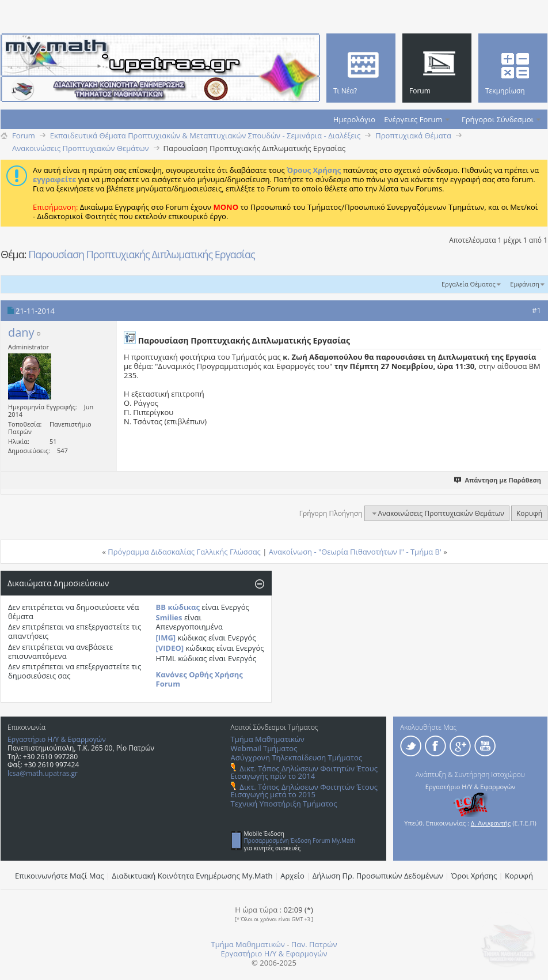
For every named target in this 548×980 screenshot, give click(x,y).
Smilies (169, 617)
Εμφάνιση (524, 284)
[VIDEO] (170, 648)
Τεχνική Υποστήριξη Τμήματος (284, 803)
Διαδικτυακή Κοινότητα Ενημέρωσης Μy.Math (192, 875)
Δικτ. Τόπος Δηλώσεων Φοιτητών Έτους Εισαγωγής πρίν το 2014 (304, 772)
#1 (536, 310)
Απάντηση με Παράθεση (498, 480)
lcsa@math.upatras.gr (42, 773)
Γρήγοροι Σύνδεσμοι (498, 119)
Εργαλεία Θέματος (469, 284)
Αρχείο (292, 875)
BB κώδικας (178, 607)
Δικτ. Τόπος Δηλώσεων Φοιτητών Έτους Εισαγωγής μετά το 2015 (304, 791)
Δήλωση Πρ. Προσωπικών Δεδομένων (378, 875)
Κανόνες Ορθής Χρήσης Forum (199, 679)
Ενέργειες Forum (413, 119)
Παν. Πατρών (314, 944)
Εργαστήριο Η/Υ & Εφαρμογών (56, 739)
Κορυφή (529, 513)
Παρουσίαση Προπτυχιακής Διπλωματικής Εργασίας (141, 254)
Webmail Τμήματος (264, 748)
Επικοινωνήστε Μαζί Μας (59, 875)
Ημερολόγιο (354, 119)
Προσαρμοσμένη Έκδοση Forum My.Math (300, 840)
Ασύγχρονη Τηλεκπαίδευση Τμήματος (296, 757)
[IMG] (166, 637)
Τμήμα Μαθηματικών (268, 739)
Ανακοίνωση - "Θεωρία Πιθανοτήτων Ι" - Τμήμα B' (355, 551)
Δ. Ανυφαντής (491, 823)
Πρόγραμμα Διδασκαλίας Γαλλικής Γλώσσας (184, 551)
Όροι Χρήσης (474, 875)
